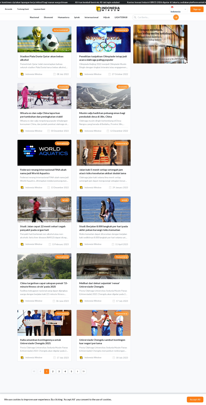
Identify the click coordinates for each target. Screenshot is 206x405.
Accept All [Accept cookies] (195, 399)
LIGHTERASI (121, 17)
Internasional (91, 17)
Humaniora (63, 17)
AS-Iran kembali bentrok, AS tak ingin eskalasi (100, 2)
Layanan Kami (39, 9)
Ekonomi (48, 17)
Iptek (77, 17)
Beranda (8, 9)
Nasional (34, 17)
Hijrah (106, 17)
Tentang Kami (23, 9)
